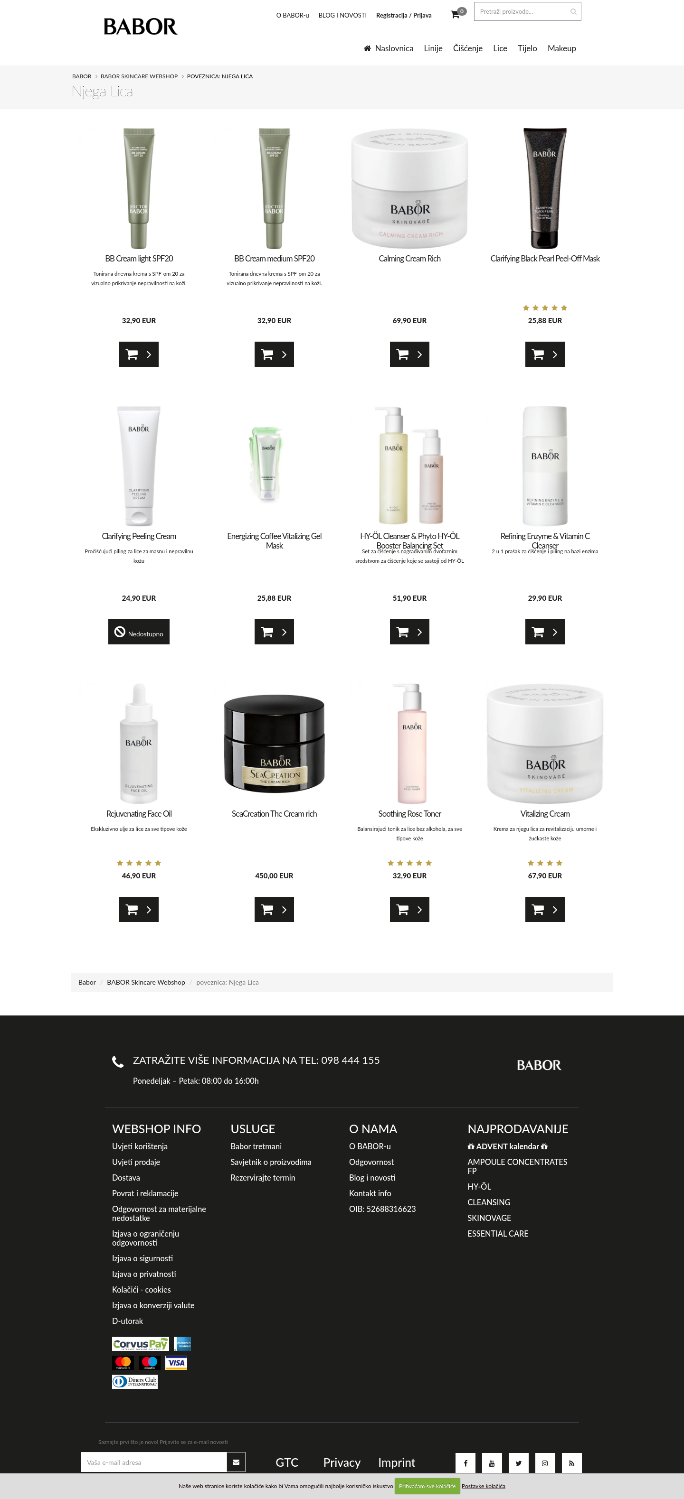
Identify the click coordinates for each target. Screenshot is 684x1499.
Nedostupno (139, 632)
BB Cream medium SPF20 (274, 258)
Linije (433, 48)
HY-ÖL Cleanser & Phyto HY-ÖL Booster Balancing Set (409, 540)
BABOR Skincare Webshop (139, 76)
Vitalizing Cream (545, 814)
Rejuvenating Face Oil (138, 814)
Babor (81, 76)
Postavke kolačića (483, 1486)
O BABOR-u (286, 15)
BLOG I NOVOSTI (336, 15)
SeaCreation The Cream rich (274, 814)
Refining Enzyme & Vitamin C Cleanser (545, 540)
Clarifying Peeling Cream (139, 536)
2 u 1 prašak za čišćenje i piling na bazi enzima (545, 551)
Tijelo (527, 48)
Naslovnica (388, 48)
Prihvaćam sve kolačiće (427, 1486)
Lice (500, 48)
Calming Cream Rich (410, 258)
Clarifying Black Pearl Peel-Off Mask (545, 258)
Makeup (562, 48)
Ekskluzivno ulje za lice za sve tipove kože (139, 829)
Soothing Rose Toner (410, 814)
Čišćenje (468, 48)
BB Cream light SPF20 (139, 258)
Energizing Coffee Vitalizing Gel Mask (274, 540)
